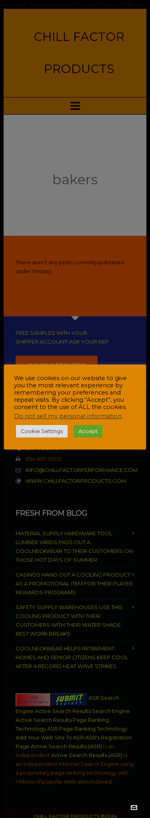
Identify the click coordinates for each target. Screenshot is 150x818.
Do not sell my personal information (68, 416)
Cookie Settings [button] (42, 431)
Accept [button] (88, 431)
